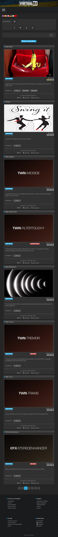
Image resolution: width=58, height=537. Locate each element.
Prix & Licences (12, 506)
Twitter (39, 526)
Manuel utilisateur (41, 503)
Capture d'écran (12, 508)
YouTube (40, 522)
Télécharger (11, 501)
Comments (26, 97)
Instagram (40, 524)
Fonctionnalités (12, 504)
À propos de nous (12, 521)
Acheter (10, 503)
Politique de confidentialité (15, 524)
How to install (36, 97)
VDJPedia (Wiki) (41, 504)
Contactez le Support (42, 501)
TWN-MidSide (9, 157)
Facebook (40, 521)
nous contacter (12, 522)
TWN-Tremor (9, 322)
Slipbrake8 (8, 47)
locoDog (51, 78)
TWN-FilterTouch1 (11, 212)
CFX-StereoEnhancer (12, 432)
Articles (39, 506)
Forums (39, 508)
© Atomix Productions (29, 535)
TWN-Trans (9, 377)
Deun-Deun (51, 188)
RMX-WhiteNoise (10, 267)
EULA (9, 526)
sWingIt (7, 102)
